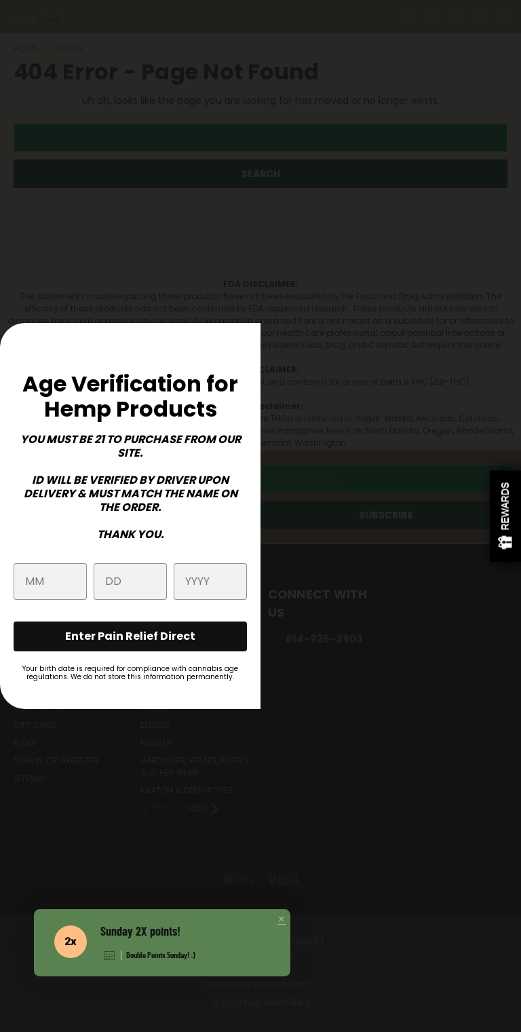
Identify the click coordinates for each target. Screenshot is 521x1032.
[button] (281, 920)
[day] (130, 581)
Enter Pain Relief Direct (130, 636)
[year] (210, 581)
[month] (50, 581)
